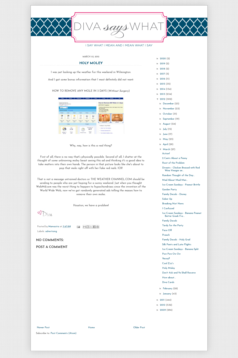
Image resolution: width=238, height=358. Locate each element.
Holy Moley (91, 63)
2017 (163, 74)
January (167, 293)
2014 (163, 89)
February (168, 288)
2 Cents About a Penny (174, 158)
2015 (163, 84)
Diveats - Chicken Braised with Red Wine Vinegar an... (181, 169)
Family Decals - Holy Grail (176, 239)
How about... (169, 277)
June (165, 134)
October (168, 114)
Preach (166, 235)
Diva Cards (168, 282)
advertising (51, 231)
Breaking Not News (173, 203)
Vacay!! (166, 258)
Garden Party (169, 189)
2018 (163, 69)
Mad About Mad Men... (175, 180)
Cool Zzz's (168, 263)
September (169, 119)
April (166, 144)
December (168, 103)
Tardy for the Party (172, 225)
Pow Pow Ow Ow (171, 254)
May (166, 139)
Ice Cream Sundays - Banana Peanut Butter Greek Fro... (181, 214)
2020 (163, 58)
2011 (162, 300)
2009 (163, 310)
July (165, 129)
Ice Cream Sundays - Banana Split (180, 249)
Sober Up (167, 199)
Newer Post (43, 327)
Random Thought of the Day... (178, 175)
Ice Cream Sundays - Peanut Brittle (181, 185)
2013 (163, 94)
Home (91, 327)
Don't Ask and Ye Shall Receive (179, 273)
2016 (163, 79)
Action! (166, 153)
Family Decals (169, 221)
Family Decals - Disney (174, 194)
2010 (163, 305)
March (167, 149)
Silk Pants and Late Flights (176, 244)
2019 (163, 63)
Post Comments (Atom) (63, 333)
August (167, 124)
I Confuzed (168, 208)
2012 (163, 99)
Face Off (167, 230)
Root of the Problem (173, 163)
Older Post (139, 327)
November (169, 108)
